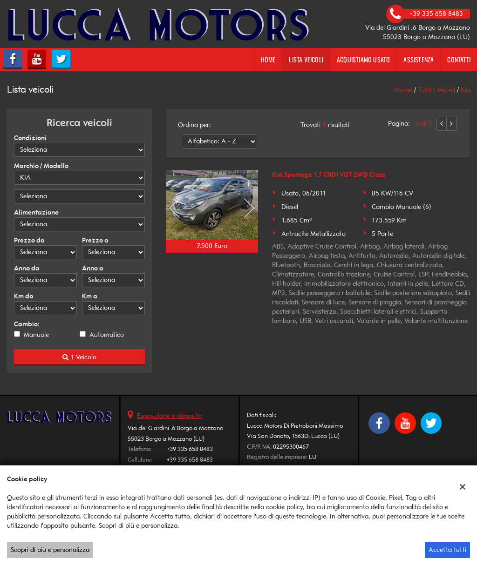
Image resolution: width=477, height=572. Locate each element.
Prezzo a (95, 240)
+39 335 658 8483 (190, 449)
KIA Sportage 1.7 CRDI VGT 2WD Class (328, 175)
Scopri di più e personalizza (50, 550)
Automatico (107, 335)
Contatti (458, 59)
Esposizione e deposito (169, 416)
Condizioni (30, 138)
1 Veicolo (79, 357)
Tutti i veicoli (436, 90)
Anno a (92, 268)
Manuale (36, 335)
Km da (24, 296)
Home (268, 59)
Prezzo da (29, 240)
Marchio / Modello (41, 166)
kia (465, 90)
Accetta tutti (447, 550)
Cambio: (27, 324)
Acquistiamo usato (363, 59)
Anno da (27, 268)
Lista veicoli (306, 59)
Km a (89, 296)
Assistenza (418, 59)
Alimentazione (36, 212)
